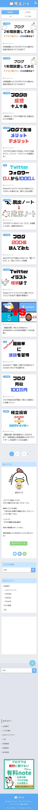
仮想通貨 (8, 594)
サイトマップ (14, 804)
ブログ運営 (6, 23)
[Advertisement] (19, 635)
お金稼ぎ (6, 411)
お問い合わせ (24, 804)
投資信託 (8, 598)
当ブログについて (11, 801)
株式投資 (8, 601)
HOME (19, 797)
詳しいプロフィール (18, 543)
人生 (5, 165)
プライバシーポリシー (25, 801)
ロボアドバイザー (11, 590)
